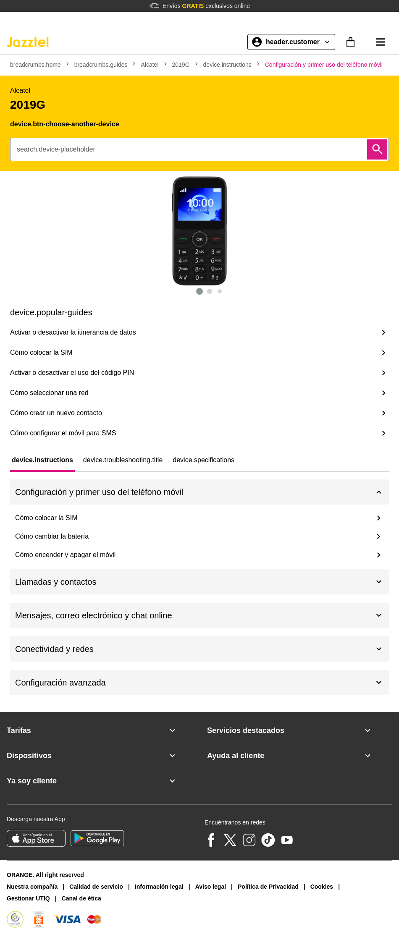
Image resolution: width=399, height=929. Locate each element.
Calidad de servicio (96, 886)
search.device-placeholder (56, 149)
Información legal (159, 886)
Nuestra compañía (32, 886)
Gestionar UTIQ (28, 898)
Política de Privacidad (268, 886)
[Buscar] (377, 149)
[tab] (42, 460)
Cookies (321, 886)
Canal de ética (81, 898)
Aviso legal (210, 886)
